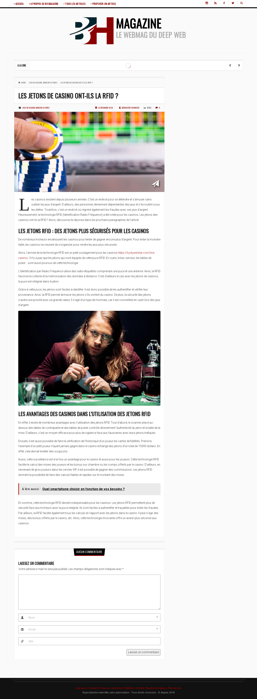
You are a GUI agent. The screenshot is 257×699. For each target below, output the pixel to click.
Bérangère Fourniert (129, 107)
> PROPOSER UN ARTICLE (107, 3)
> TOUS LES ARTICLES (77, 3)
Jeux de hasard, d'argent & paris (43, 82)
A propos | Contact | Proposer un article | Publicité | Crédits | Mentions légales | (122, 688)
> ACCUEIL (19, 3)
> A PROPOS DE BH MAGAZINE (45, 3)
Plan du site (174, 688)
